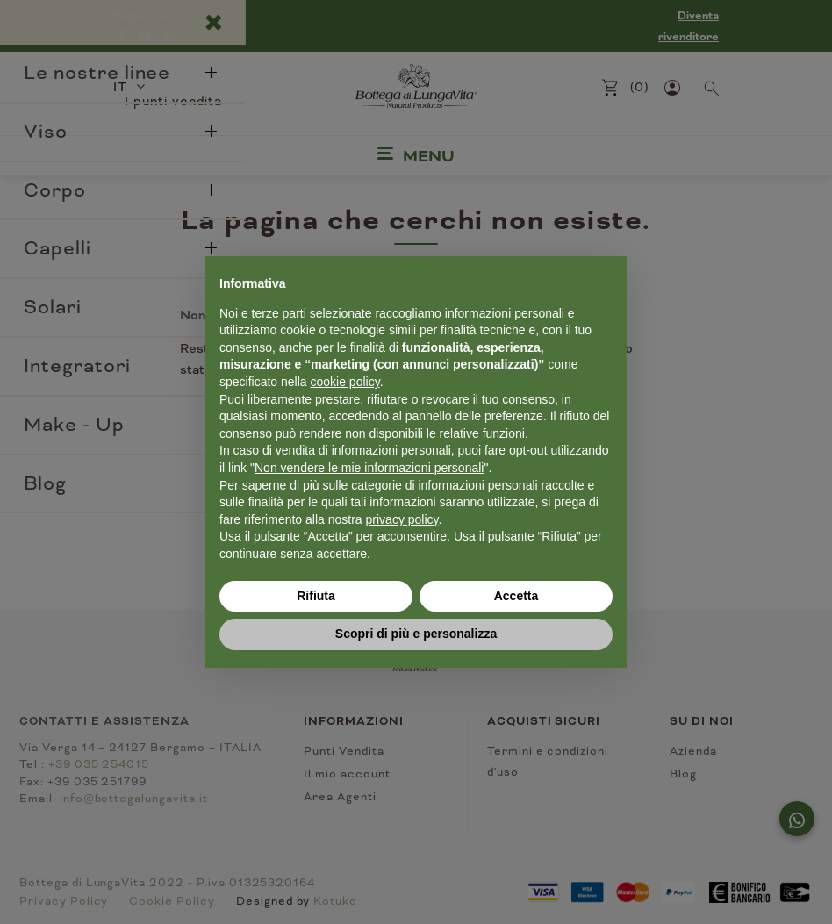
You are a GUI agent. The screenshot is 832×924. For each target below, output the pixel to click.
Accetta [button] (516, 596)
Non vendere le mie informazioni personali (369, 468)
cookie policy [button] (345, 382)
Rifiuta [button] (316, 596)
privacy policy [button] (402, 519)
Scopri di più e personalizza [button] (416, 634)
